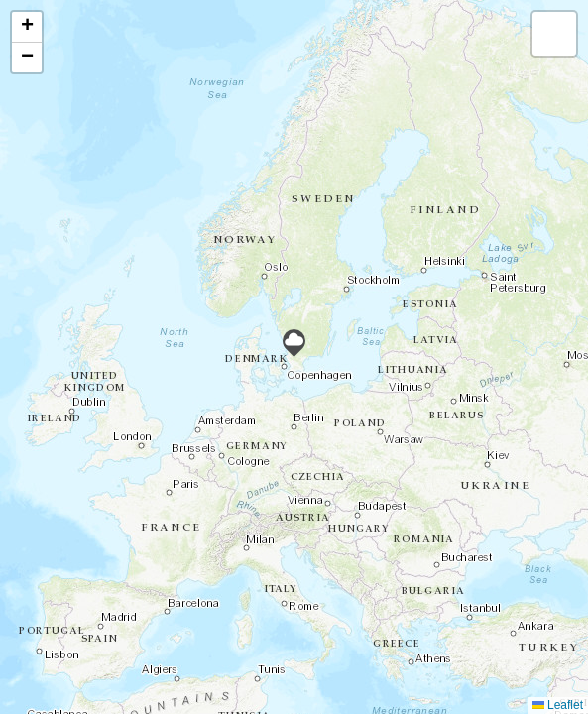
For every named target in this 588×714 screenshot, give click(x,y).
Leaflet (557, 705)
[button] (294, 343)
